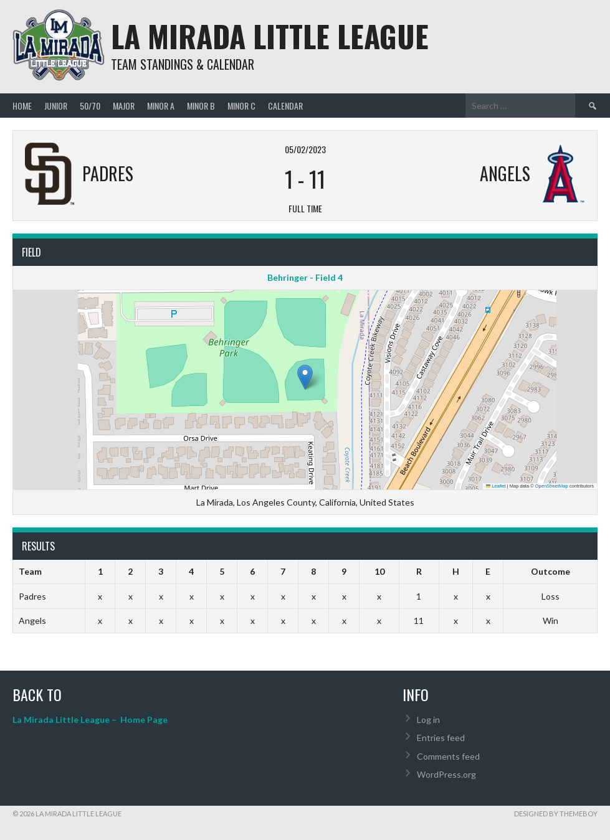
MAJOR (124, 105)
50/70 (90, 105)
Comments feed (448, 756)
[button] (305, 377)
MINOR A (160, 105)
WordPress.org (446, 774)
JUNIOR (55, 105)
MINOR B (201, 105)
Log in (428, 719)
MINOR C (241, 105)
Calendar (285, 105)
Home (22, 105)
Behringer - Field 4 (305, 277)
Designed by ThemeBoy (556, 813)
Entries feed (441, 737)
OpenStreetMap (551, 486)
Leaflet (496, 486)
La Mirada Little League (270, 36)
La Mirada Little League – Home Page (90, 719)
